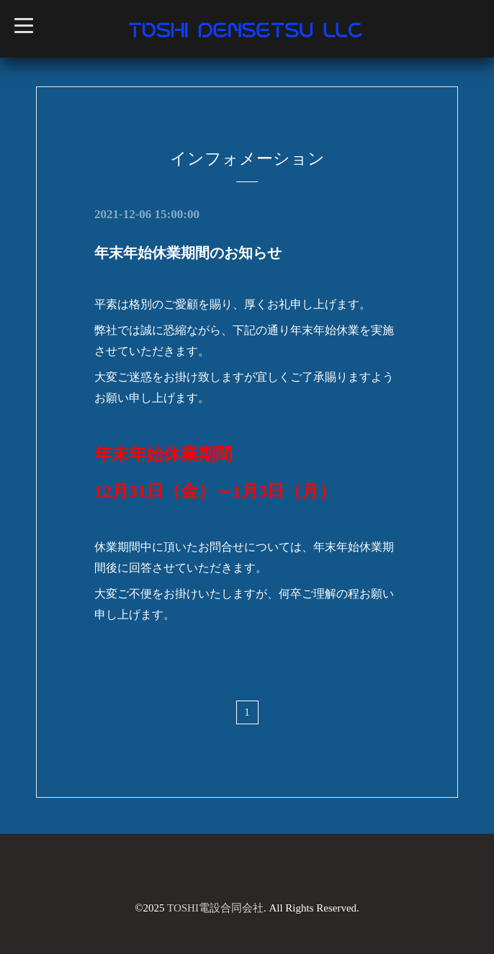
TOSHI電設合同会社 (215, 908)
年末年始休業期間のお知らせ (188, 253)
